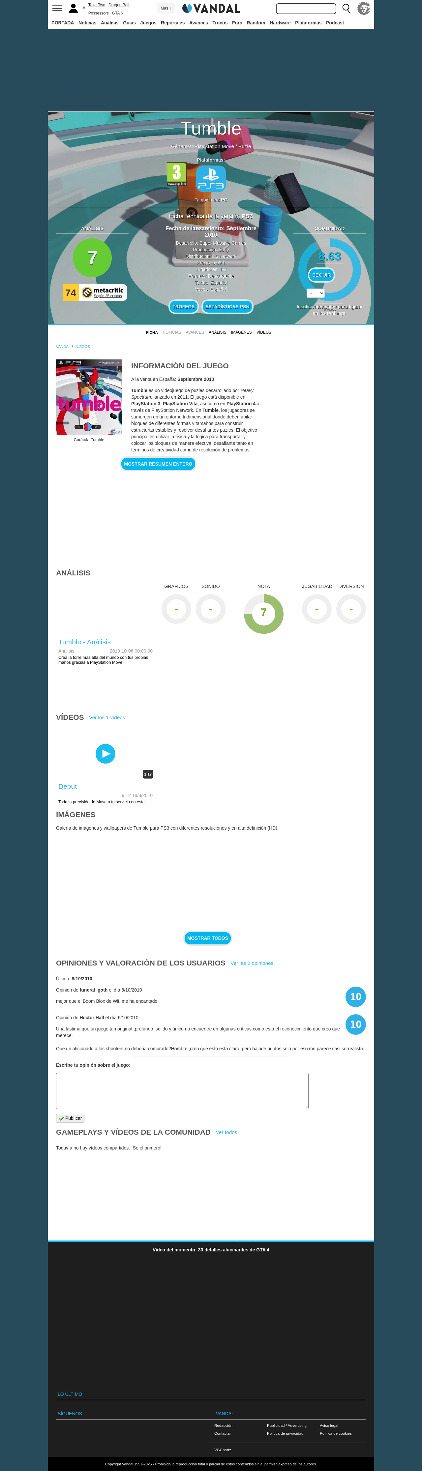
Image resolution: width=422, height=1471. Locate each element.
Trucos (220, 22)
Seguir (321, 275)
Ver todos (226, 1132)
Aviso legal (329, 1425)
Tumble (211, 128)
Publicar (70, 1118)
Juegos (148, 22)
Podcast (335, 22)
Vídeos (263, 332)
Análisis (110, 22)
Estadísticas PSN (227, 306)
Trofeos (184, 306)
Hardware (280, 22)
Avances (198, 22)
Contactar (222, 1433)
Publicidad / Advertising (287, 1425)
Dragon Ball (118, 5)
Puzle (244, 146)
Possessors (98, 13)
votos (329, 309)
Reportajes (173, 22)
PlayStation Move (214, 146)
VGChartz (222, 1450)
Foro (237, 22)
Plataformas (308, 22)
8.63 (329, 256)
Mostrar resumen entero (158, 464)
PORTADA (62, 22)
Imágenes (241, 332)
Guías (129, 22)
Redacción (223, 1425)
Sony (224, 249)
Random (256, 22)
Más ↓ (166, 8)
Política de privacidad (285, 1433)
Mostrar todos (207, 938)
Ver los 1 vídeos (107, 717)
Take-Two (96, 5)
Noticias (87, 22)
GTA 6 (117, 13)
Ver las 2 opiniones (251, 963)
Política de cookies (336, 1433)
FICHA (152, 332)
